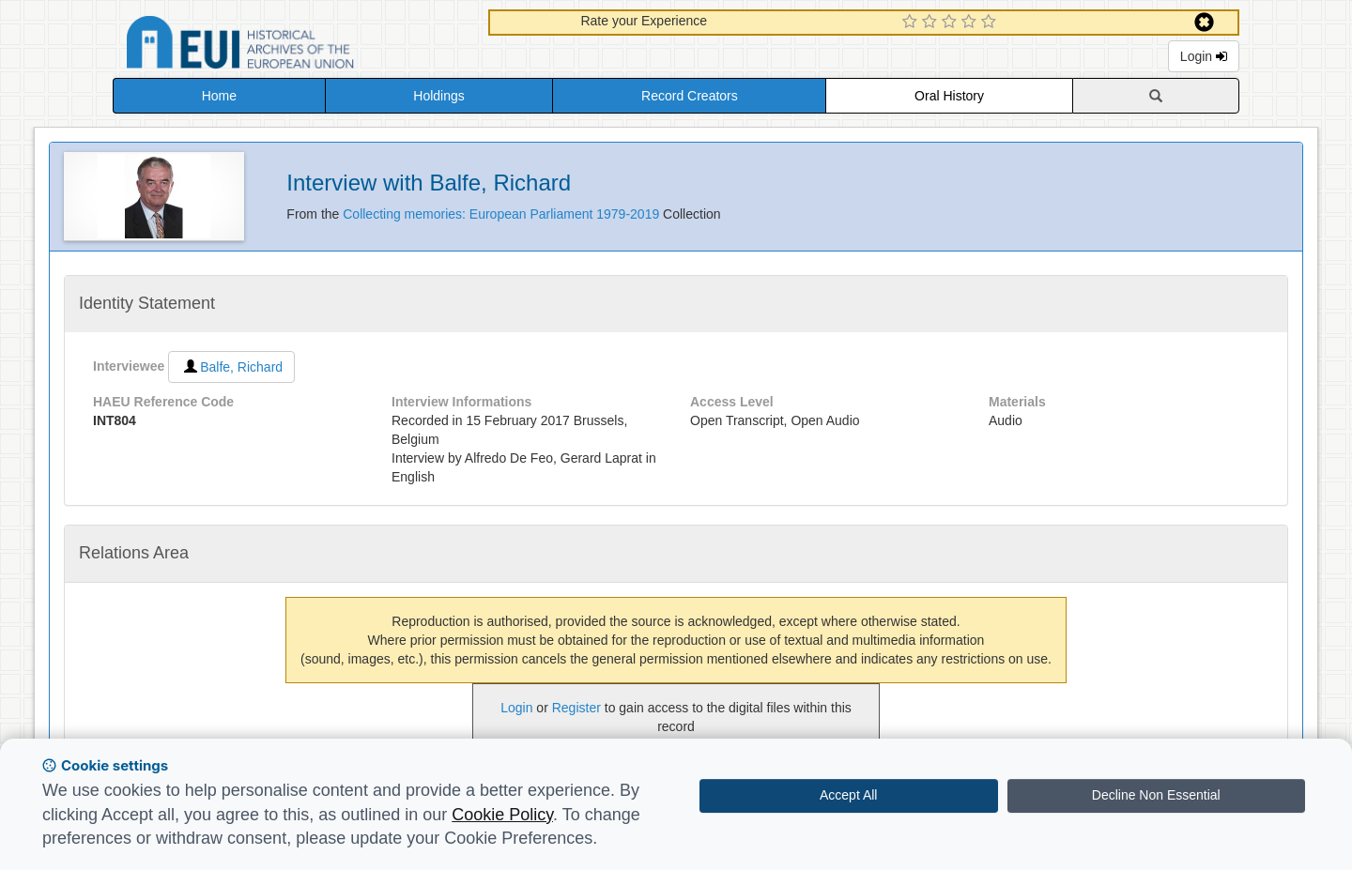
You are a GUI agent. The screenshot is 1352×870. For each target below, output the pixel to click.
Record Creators (689, 95)
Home (219, 95)
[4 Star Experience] (971, 22)
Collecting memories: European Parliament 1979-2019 (503, 213)
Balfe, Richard (231, 367)
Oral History (949, 95)
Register (576, 707)
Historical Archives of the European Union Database (293, 45)
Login (1203, 56)
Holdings (438, 95)
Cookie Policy (502, 814)
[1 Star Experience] (912, 22)
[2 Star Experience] (932, 22)
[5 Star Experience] (991, 22)
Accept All (848, 794)
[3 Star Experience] (951, 22)
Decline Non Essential (1156, 794)
